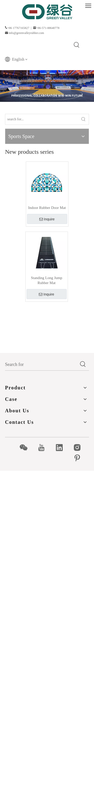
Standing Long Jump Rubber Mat (46, 280)
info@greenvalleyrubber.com (26, 33)
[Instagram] (80, 447)
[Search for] (41, 364)
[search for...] (41, 119)
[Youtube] (44, 447)
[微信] (26, 447)
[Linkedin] (62, 447)
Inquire (47, 219)
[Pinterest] (80, 458)
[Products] (47, 86)
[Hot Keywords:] (76, 45)
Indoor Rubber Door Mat (47, 208)
